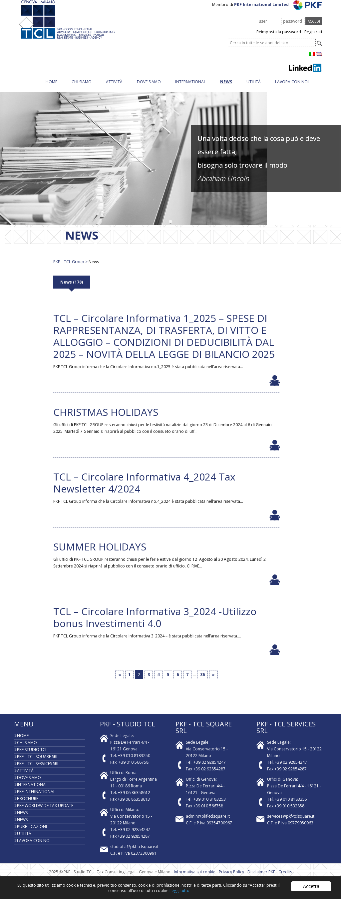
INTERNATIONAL (190, 88)
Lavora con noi (292, 88)
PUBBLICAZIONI (32, 833)
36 (202, 681)
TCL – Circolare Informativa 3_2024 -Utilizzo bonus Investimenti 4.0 (154, 624)
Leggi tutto (179, 890)
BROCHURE (27, 805)
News (226, 88)
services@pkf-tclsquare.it (290, 823)
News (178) (71, 289)
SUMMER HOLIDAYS (99, 553)
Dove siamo (149, 88)
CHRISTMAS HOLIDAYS (105, 419)
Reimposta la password (278, 38)
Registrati (313, 38)
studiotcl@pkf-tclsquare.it (134, 853)
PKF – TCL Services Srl (38, 770)
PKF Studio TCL (32, 756)
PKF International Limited (278, 11)
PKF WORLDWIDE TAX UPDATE (45, 812)
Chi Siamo (82, 88)
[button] (170, 228)
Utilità (253, 88)
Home (51, 88)
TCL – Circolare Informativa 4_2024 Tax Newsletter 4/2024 (144, 489)
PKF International (36, 798)
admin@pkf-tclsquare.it (208, 823)
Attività (114, 88)
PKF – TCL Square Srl (37, 763)
